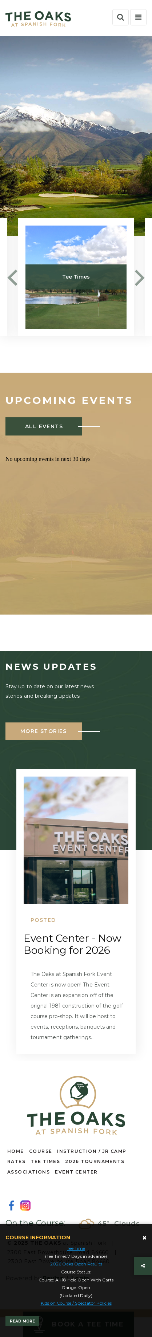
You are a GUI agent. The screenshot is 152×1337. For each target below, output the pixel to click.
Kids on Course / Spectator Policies (76, 1303)
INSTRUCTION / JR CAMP (91, 1151)
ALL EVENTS (44, 426)
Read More (22, 1321)
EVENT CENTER (76, 1172)
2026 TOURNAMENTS (94, 1161)
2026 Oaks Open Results (76, 1264)
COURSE (40, 1151)
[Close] (144, 1237)
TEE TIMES (45, 1161)
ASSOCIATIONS (28, 1172)
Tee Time (76, 1248)
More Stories (43, 731)
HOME (15, 1151)
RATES (16, 1161)
